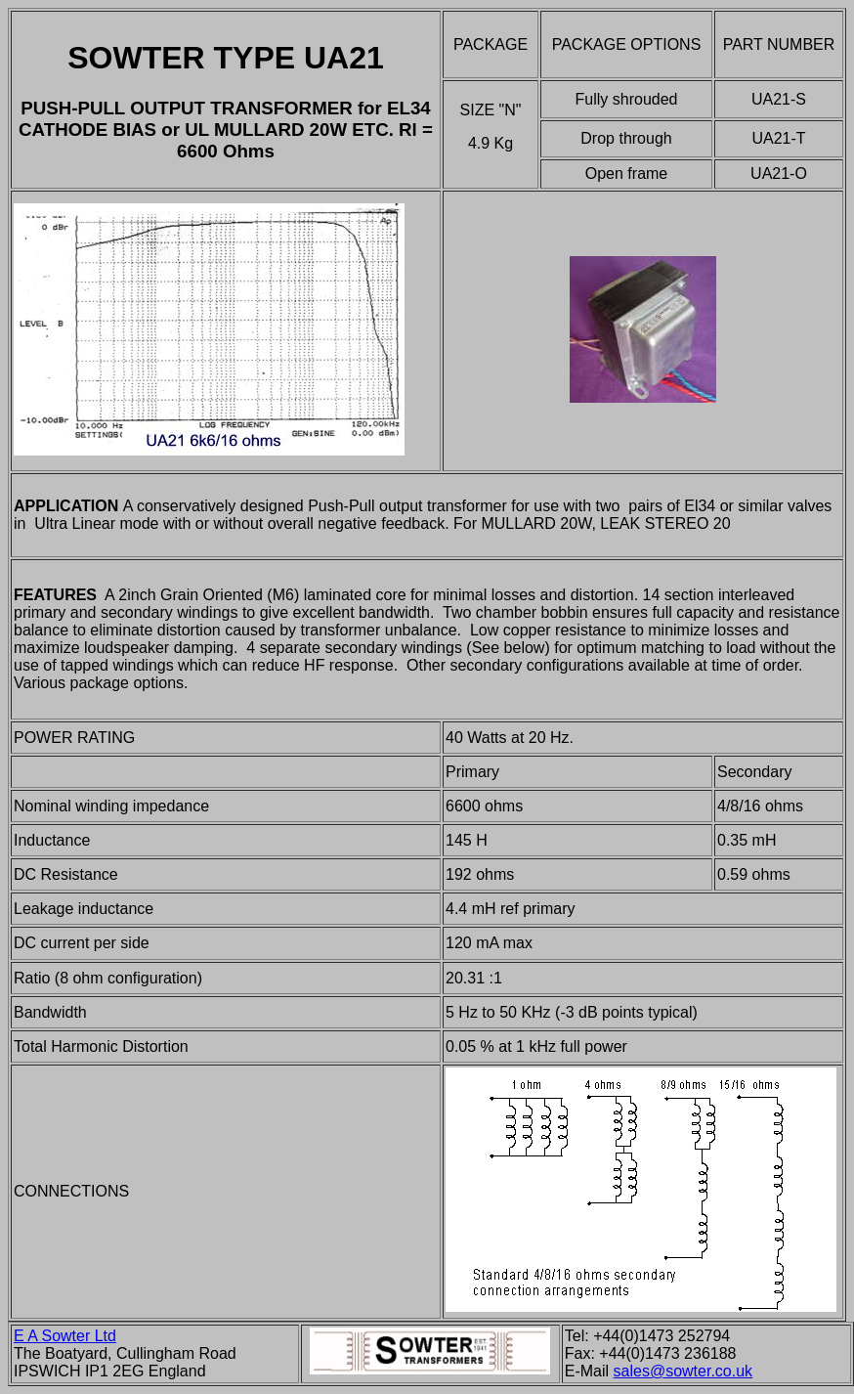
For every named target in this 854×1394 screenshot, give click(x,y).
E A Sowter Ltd (65, 1336)
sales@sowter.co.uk (683, 1371)
